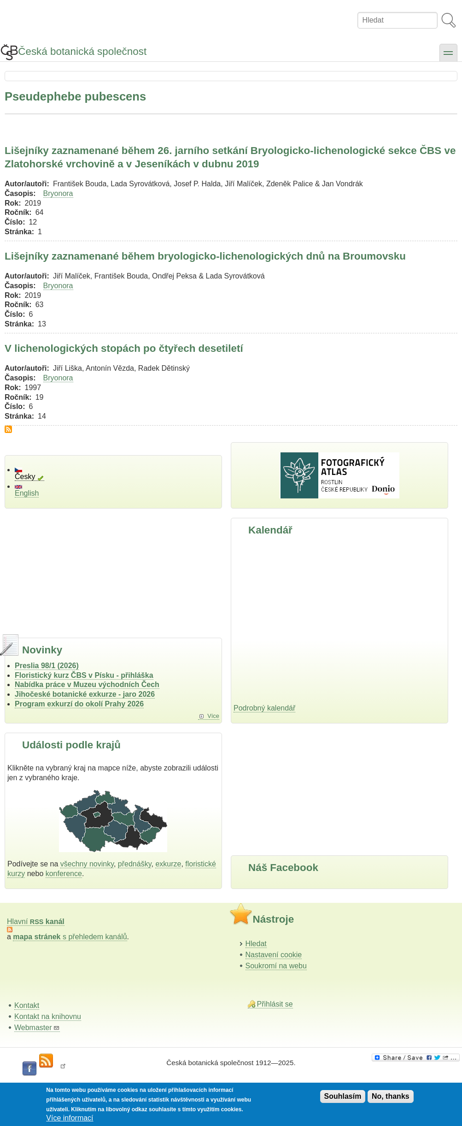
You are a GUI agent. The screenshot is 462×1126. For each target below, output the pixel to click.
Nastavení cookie (274, 955)
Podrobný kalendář (264, 708)
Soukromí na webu (276, 966)
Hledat (256, 944)
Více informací (69, 1118)
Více (213, 715)
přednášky (135, 864)
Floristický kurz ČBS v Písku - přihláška (84, 675)
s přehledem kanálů (70, 937)
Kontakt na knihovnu (47, 1016)
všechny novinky (87, 864)
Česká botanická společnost (82, 51)
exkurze (168, 864)
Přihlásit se (275, 1004)
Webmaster (37, 1027)
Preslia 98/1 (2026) (47, 666)
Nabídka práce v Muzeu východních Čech (87, 684)
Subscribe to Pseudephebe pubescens (8, 429)
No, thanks (390, 1096)
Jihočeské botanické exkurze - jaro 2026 (85, 694)
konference (64, 873)
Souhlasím (343, 1096)
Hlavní (35, 921)
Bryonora (58, 193)
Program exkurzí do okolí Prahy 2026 (79, 704)
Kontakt (26, 1005)
